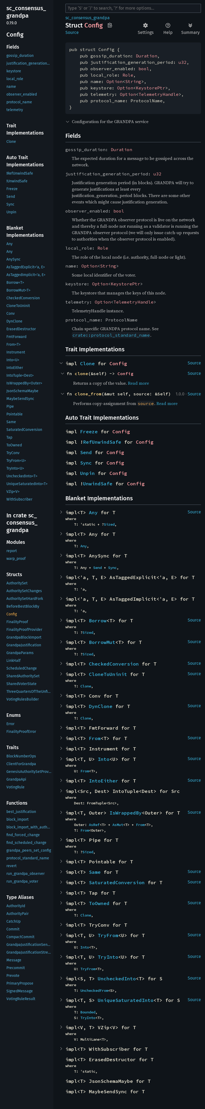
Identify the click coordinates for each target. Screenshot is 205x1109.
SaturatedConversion (117, 882)
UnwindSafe (97, 484)
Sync (86, 463)
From (95, 738)
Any (93, 512)
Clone (87, 363)
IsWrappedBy (125, 813)
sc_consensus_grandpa (87, 17)
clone (81, 373)
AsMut (117, 824)
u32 (183, 62)
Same (95, 872)
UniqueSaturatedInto (125, 1000)
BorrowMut (102, 642)
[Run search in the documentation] (133, 8)
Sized (109, 524)
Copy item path (109, 25)
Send (86, 452)
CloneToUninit (108, 674)
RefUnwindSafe (102, 442)
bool (144, 68)
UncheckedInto (117, 979)
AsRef (94, 824)
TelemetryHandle (159, 94)
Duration (146, 55)
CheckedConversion (114, 664)
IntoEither (103, 781)
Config (118, 363)
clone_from (88, 393)
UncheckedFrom (94, 990)
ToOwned (99, 903)
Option (115, 81)
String (133, 81)
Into (103, 759)
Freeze (89, 431)
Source (72, 32)
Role (128, 75)
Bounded (87, 1012)
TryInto (108, 957)
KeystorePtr (150, 88)
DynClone (100, 706)
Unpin (87, 473)
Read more (138, 383)
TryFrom (108, 935)
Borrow (98, 621)
